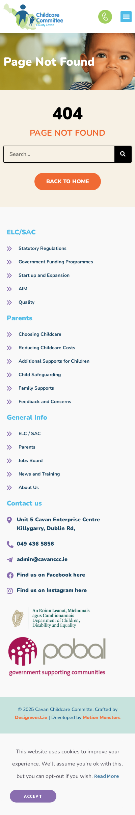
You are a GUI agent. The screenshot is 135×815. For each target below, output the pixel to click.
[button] (126, 16)
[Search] (122, 154)
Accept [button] (33, 796)
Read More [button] (106, 776)
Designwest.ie (31, 717)
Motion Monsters (101, 717)
